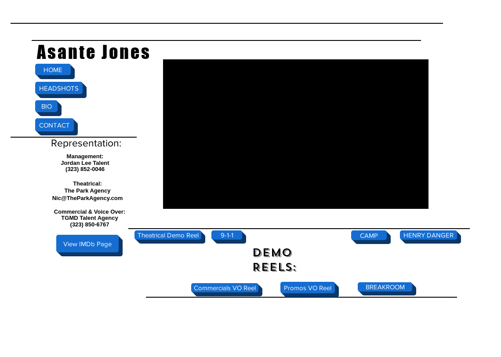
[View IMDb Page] (87, 243)
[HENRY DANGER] (428, 235)
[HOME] (53, 69)
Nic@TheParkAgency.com (87, 198)
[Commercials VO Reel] (224, 287)
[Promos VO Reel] (307, 287)
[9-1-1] (226, 235)
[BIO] (46, 106)
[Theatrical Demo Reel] (167, 235)
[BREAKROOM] (385, 286)
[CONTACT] (54, 124)
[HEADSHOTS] (59, 88)
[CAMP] (369, 235)
